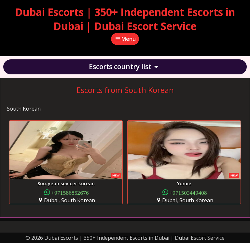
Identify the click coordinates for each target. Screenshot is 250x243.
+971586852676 (70, 192)
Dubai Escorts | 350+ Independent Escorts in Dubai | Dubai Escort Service (125, 19)
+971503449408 (188, 192)
